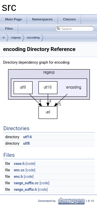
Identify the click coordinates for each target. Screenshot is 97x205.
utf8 (26, 143)
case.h (19, 164)
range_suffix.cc (26, 183)
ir (4, 37)
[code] (30, 164)
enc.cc (19, 170)
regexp (15, 37)
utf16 (27, 137)
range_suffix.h (25, 189)
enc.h (18, 176)
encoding (33, 37)
